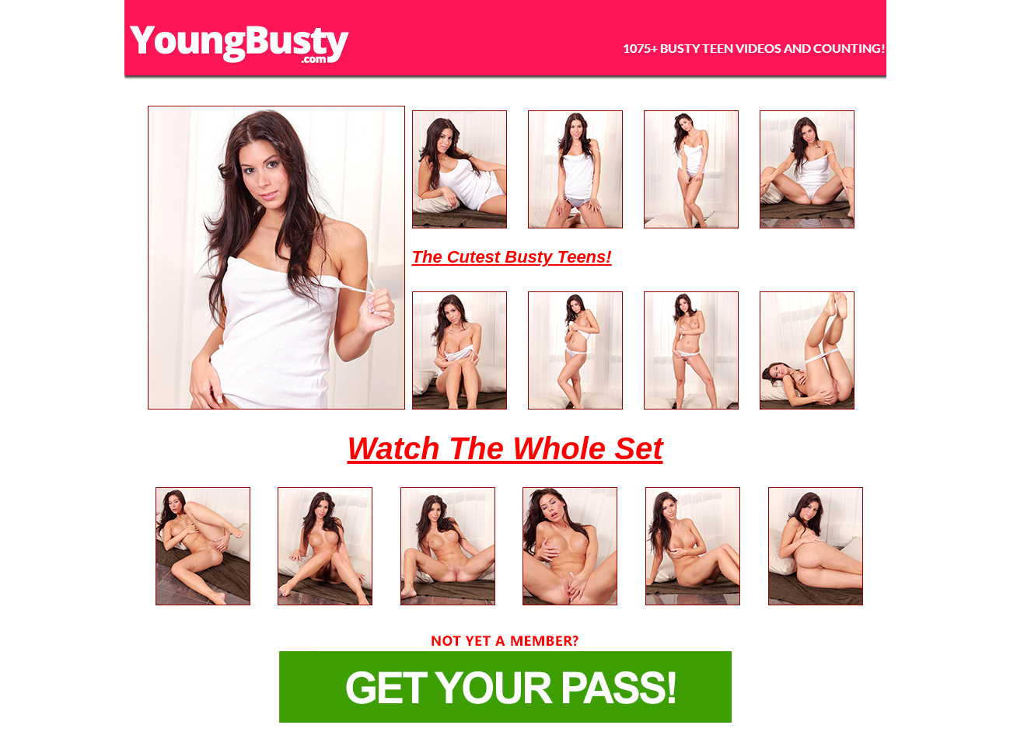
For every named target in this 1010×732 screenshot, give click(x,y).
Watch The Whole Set (505, 448)
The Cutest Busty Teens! (512, 257)
